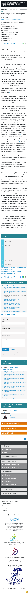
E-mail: (3, 331)
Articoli (2, 19)
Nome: (3, 321)
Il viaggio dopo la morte (16, 19)
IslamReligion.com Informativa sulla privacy (12, 508)
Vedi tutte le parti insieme (8, 314)
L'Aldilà (15, 410)
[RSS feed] (19, 514)
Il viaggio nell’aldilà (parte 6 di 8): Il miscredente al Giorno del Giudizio (11, 304)
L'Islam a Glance (6, 503)
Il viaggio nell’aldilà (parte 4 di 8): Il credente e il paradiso (14, 296)
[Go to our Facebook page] (9, 514)
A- (21, 10)
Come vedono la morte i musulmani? (15, 416)
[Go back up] (25, 439)
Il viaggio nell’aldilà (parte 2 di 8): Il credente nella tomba (13, 288)
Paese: (3, 326)
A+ (25, 10)
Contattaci (5, 510)
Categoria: (4, 17)
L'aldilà (7, 19)
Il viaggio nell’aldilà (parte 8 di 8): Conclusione (14, 311)
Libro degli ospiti (5, 505)
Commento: (4, 337)
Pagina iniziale (5, 501)
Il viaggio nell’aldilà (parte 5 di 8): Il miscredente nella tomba (11, 272)
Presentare (5, 349)
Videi (10, 410)
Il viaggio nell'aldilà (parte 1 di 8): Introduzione (14, 285)
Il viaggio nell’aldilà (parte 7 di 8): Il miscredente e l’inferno (11, 308)
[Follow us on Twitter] (14, 514)
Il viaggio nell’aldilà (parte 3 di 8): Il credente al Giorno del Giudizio (13, 268)
